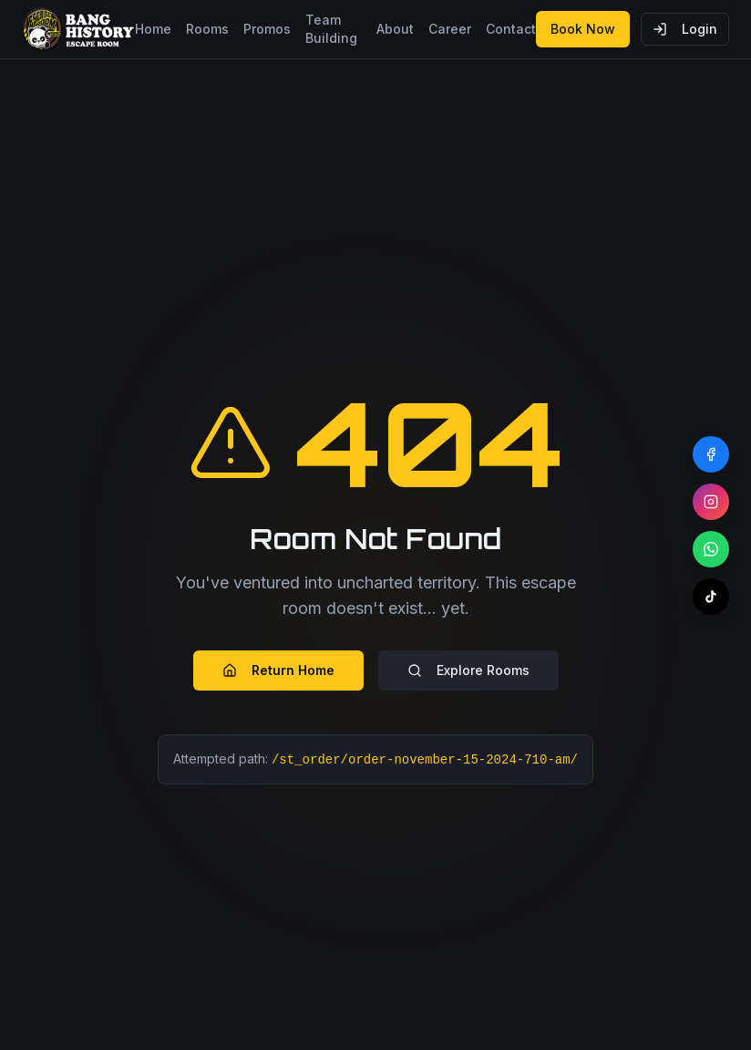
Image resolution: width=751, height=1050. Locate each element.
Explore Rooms (468, 670)
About (395, 28)
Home (153, 28)
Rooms (207, 28)
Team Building (331, 29)
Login (685, 28)
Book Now (582, 28)
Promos (267, 28)
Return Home (278, 670)
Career (449, 28)
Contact (511, 28)
